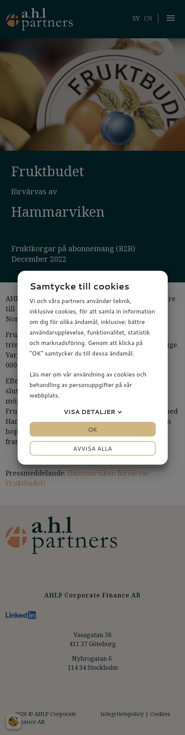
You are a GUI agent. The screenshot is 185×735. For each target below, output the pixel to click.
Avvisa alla (92, 448)
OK (92, 429)
